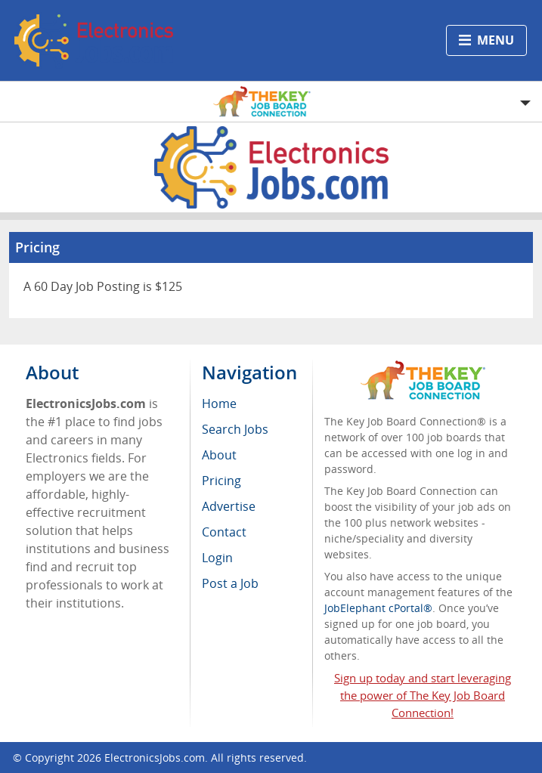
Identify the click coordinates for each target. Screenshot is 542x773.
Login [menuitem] (217, 557)
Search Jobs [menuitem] (235, 429)
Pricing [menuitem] (221, 480)
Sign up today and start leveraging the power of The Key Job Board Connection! (422, 695)
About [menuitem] (219, 455)
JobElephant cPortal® (378, 608)
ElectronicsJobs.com (154, 757)
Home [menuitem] (219, 403)
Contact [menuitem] (224, 532)
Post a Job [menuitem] (230, 583)
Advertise (229, 506)
